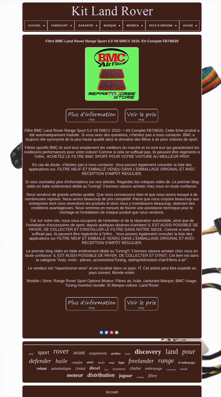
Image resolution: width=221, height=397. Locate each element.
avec (90, 362)
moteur (75, 375)
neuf (111, 362)
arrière (115, 353)
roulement (119, 369)
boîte (127, 353)
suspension (98, 353)
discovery (148, 351)
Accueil (112, 392)
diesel (95, 368)
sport (43, 352)
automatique (61, 368)
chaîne (135, 368)
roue (106, 369)
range (166, 360)
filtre (152, 375)
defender (40, 360)
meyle (101, 362)
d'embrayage (186, 362)
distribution (101, 375)
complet (77, 362)
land (171, 351)
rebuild (183, 369)
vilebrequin (171, 369)
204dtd (80, 369)
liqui (121, 362)
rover (61, 351)
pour (188, 351)
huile (61, 361)
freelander (141, 360)
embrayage (153, 368)
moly (31, 353)
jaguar (125, 375)
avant (79, 352)
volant (42, 368)
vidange (140, 377)
